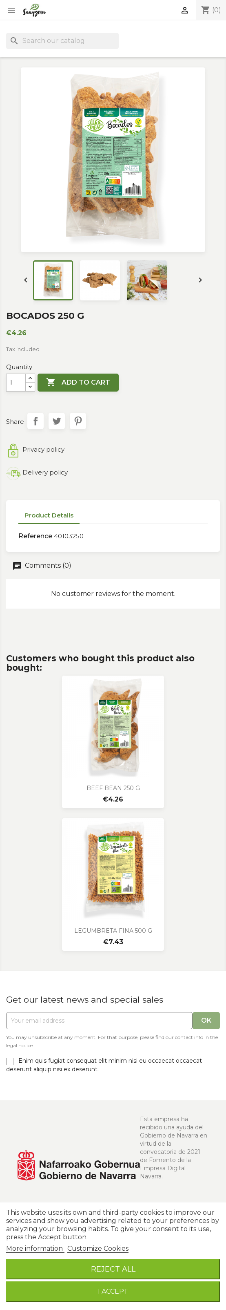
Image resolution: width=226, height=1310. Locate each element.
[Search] (62, 41)
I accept (113, 1291)
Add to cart (78, 382)
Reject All (113, 1269)
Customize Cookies (98, 1248)
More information (35, 1248)
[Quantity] (16, 383)
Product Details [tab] (48, 515)
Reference (35, 536)
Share (35, 421)
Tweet (57, 421)
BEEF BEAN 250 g (113, 788)
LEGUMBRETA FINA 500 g (113, 930)
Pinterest (78, 421)
